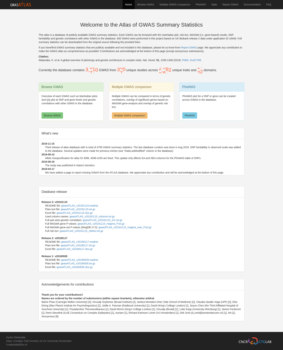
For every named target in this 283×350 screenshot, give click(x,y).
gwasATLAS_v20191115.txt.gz (78, 209)
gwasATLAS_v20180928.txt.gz (78, 263)
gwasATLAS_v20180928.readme (79, 259)
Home (128, 4)
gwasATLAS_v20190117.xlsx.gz (75, 249)
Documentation (252, 4)
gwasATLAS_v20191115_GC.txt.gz (102, 220)
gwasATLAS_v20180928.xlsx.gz (75, 267)
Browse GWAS (145, 4)
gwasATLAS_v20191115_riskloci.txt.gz (81, 230)
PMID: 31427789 (191, 60)
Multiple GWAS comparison (175, 4)
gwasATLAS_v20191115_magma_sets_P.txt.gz (125, 227)
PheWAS (201, 4)
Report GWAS (230, 4)
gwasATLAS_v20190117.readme (79, 241)
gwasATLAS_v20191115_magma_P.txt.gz (101, 223)
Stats (214, 4)
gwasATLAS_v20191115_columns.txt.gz (92, 216)
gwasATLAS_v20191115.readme (79, 205)
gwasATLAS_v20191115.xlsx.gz (75, 212)
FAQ (268, 4)
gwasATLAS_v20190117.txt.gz (78, 245)
